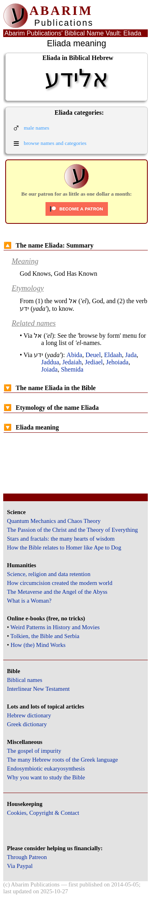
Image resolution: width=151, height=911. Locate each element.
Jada (131, 354)
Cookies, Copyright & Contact (43, 813)
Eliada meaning (31, 427)
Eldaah (113, 354)
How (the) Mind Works (38, 645)
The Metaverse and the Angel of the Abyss (57, 592)
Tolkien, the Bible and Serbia (44, 636)
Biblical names (24, 680)
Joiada (49, 369)
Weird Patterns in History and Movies (54, 627)
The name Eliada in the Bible (50, 387)
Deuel (93, 354)
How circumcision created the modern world (59, 583)
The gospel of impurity (34, 751)
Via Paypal (20, 866)
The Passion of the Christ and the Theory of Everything (72, 530)
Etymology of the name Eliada (51, 407)
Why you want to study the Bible (46, 777)
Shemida (72, 369)
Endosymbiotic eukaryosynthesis (46, 768)
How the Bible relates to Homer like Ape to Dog (64, 547)
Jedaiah (72, 362)
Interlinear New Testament (38, 689)
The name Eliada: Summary (48, 245)
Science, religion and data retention (48, 574)
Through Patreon (27, 857)
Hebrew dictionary (29, 715)
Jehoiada (117, 362)
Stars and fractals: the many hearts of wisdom (60, 538)
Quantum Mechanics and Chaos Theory (54, 521)
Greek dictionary (27, 724)
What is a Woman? (29, 600)
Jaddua (50, 362)
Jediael (94, 362)
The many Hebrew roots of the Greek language (62, 759)
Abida (74, 354)
